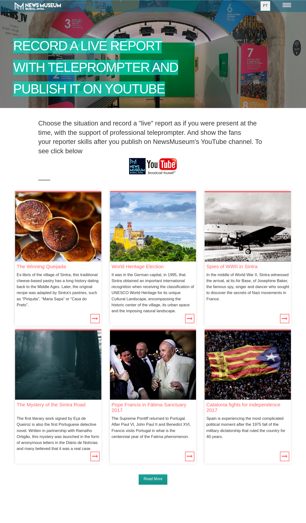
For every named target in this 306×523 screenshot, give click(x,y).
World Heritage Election (138, 266)
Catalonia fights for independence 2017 (243, 407)
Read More (152, 479)
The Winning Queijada (41, 266)
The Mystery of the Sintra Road (51, 404)
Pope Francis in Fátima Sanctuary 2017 (149, 407)
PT (265, 6)
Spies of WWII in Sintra (231, 266)
